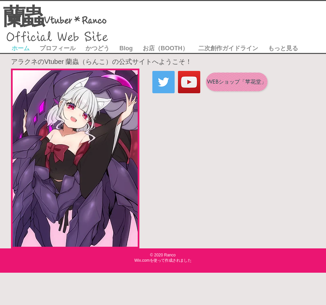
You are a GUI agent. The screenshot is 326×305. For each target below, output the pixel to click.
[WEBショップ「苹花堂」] (236, 82)
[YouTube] (189, 82)
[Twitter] (163, 82)
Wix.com (142, 260)
